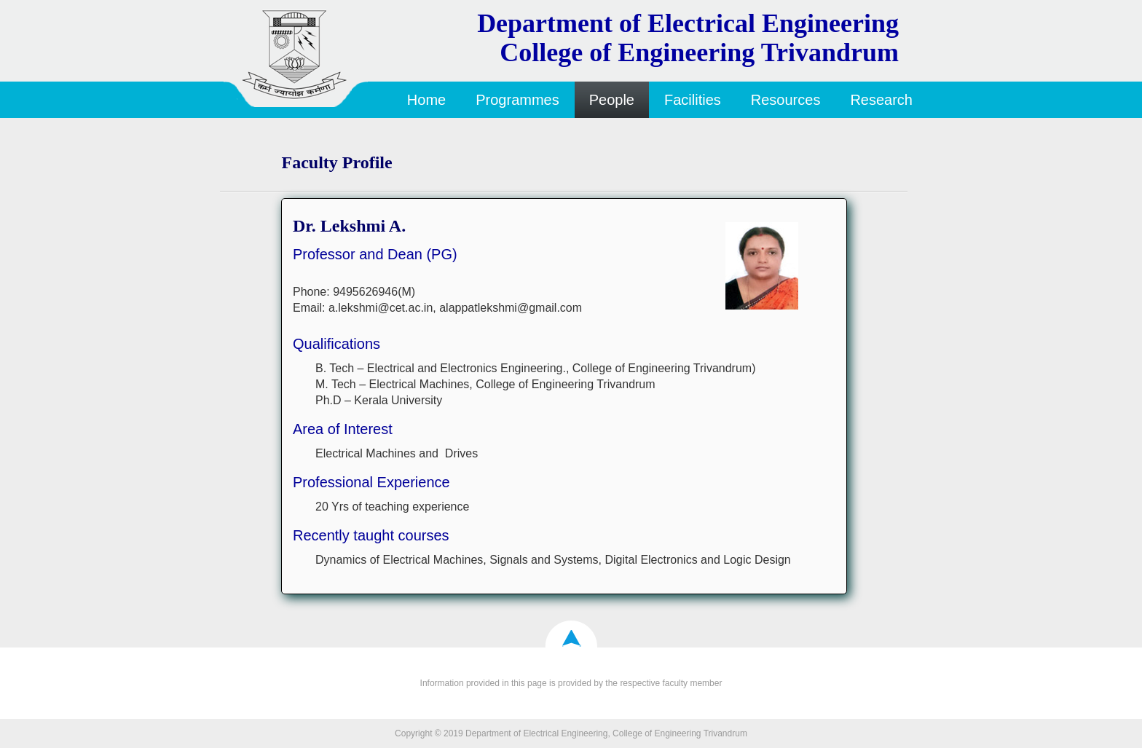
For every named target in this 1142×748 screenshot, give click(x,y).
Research (881, 100)
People (611, 100)
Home (426, 100)
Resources (786, 100)
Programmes (517, 100)
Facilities (692, 100)
